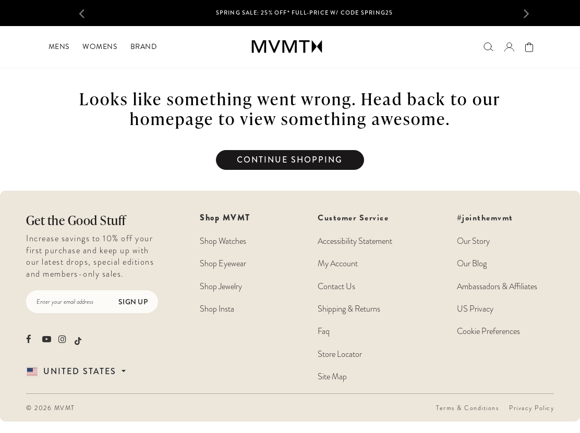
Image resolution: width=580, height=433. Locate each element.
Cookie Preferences (488, 331)
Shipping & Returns (349, 309)
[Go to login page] (509, 47)
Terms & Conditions (467, 408)
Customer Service (355, 297)
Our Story (473, 241)
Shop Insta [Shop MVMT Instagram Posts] (217, 309)
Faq (324, 331)
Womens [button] (99, 46)
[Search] (488, 46)
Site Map (332, 376)
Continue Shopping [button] (290, 160)
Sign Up (133, 301)
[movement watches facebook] (30, 339)
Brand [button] (143, 46)
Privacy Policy (531, 408)
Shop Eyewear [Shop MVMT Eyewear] (223, 263)
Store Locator (340, 354)
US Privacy (475, 309)
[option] (304, 16)
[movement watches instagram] (62, 339)
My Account (338, 263)
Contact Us (336, 286)
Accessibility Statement (355, 241)
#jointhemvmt (485, 218)
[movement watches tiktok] (78, 340)
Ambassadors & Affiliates (497, 286)
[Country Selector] (88, 371)
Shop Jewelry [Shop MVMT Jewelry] (221, 286)
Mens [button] (59, 46)
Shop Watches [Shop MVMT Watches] (223, 241)
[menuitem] (59, 47)
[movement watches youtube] (46, 339)
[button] (90, 13)
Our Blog (472, 263)
